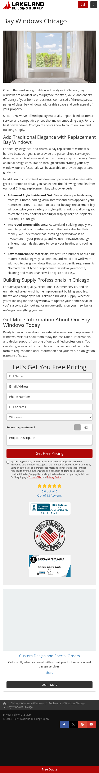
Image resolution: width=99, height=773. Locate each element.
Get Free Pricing (49, 453)
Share (50, 673)
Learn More (50, 685)
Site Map (26, 714)
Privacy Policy (54, 477)
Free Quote (49, 769)
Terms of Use (35, 477)
